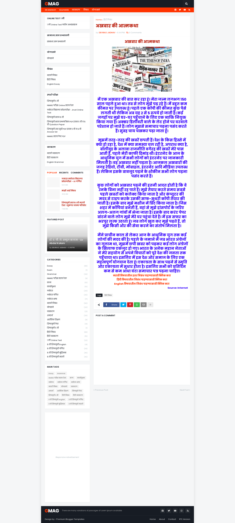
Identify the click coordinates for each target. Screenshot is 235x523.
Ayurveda (64, 9)
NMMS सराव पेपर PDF (56, 136)
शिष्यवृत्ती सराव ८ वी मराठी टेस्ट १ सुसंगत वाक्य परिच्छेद (74, 204)
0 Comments (135, 32)
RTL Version (184, 519)
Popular (52, 172)
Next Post (184, 390)
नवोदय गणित (67, 294)
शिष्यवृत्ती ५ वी (53, 101)
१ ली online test (67, 340)
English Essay (53, 84)
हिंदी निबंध (108, 19)
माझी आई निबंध (69, 190)
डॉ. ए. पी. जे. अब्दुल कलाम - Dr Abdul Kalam (66, 241)
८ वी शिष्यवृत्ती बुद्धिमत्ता (67, 352)
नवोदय (67, 290)
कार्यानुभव (67, 286)
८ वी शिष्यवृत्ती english (67, 344)
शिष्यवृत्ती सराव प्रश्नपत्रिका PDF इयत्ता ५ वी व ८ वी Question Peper (66, 123)
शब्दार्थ (67, 315)
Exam (67, 270)
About (162, 519)
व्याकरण (76, 9)
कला (67, 282)
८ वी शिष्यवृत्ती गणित (67, 348)
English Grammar (55, 162)
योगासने (96, 9)
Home (99, 19)
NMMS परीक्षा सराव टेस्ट (67, 278)
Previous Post (101, 390)
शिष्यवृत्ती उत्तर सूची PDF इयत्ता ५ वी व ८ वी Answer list (64, 130)
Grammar (67, 274)
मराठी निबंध (52, 75)
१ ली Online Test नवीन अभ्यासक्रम (62, 24)
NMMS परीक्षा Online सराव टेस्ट (60, 105)
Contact (172, 519)
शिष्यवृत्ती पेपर (67, 324)
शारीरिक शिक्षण (67, 319)
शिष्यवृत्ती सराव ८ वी (55, 117)
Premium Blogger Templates (70, 519)
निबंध (86, 9)
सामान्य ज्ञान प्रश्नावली (56, 41)
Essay (67, 266)
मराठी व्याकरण (53, 153)
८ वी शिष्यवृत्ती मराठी (67, 356)
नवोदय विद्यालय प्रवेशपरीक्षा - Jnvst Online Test (65, 111)
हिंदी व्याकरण (52, 157)
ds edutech (50, 9)
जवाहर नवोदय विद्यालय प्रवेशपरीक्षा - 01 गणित (72, 180)
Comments (77, 172)
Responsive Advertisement (67, 457)
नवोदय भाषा (67, 299)
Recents (63, 172)
